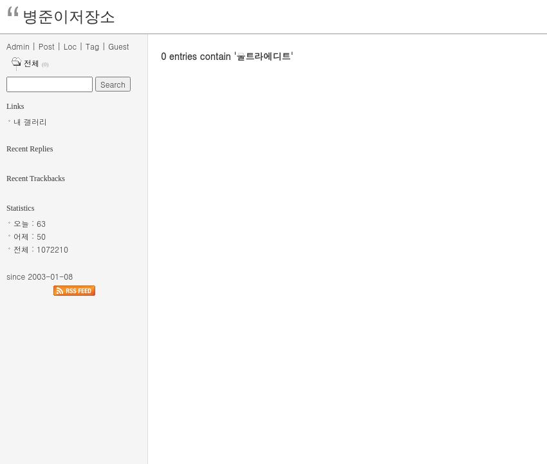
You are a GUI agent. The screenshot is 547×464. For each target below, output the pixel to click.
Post (47, 46)
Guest (118, 46)
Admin (18, 46)
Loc (70, 46)
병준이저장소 (69, 16)
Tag (92, 46)
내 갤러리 (30, 121)
